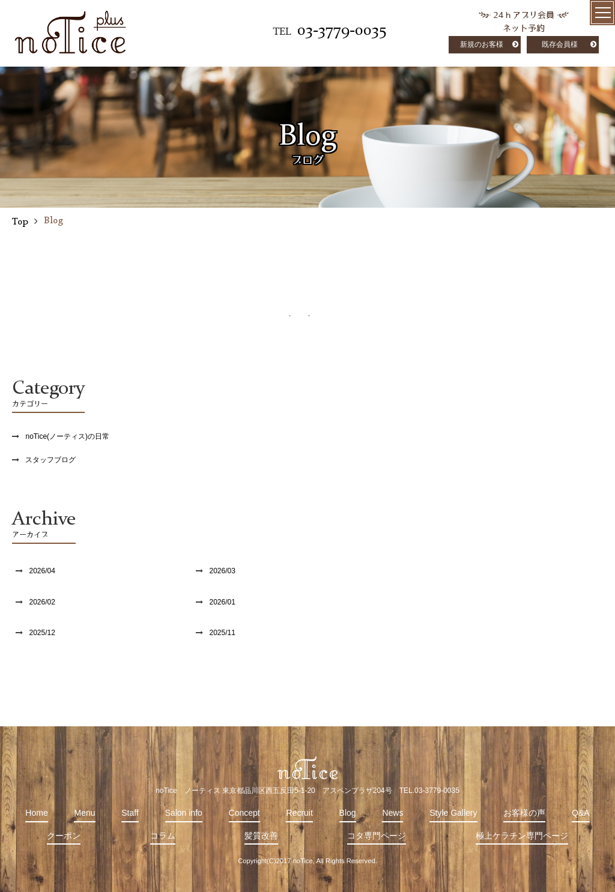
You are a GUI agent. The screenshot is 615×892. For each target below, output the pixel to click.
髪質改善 (261, 835)
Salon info (183, 813)
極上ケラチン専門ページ (522, 835)
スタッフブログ (50, 460)
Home (36, 813)
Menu (84, 813)
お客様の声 (524, 813)
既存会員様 (560, 44)
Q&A (581, 813)
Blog (347, 813)
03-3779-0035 (341, 30)
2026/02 (42, 602)
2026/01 (222, 602)
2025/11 (222, 632)
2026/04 (42, 571)
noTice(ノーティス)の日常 (67, 436)
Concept (244, 813)
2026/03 (222, 571)
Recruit (299, 813)
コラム (162, 835)
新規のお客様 (481, 44)
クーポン (63, 835)
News (392, 813)
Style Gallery (453, 813)
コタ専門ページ (376, 835)
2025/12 (42, 632)
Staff (130, 813)
